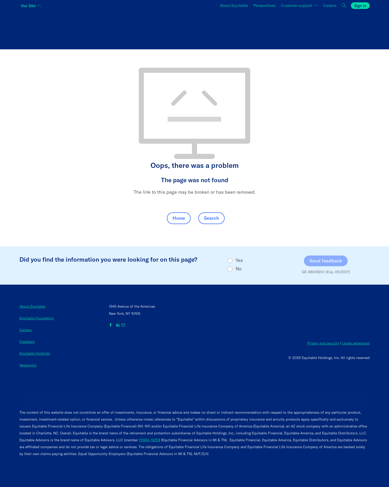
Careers (25, 330)
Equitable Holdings (34, 353)
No (239, 269)
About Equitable (32, 306)
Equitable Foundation (36, 318)
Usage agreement (356, 343)
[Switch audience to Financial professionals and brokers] (194, 29)
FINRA (144, 440)
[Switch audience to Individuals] (77, 29)
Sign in (360, 5)
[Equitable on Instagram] (123, 325)
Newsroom (28, 365)
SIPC (155, 440)
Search (211, 218)
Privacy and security (323, 343)
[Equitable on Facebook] (111, 325)
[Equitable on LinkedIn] (118, 325)
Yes (239, 260)
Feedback (27, 341)
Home (179, 218)
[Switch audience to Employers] (311, 29)
